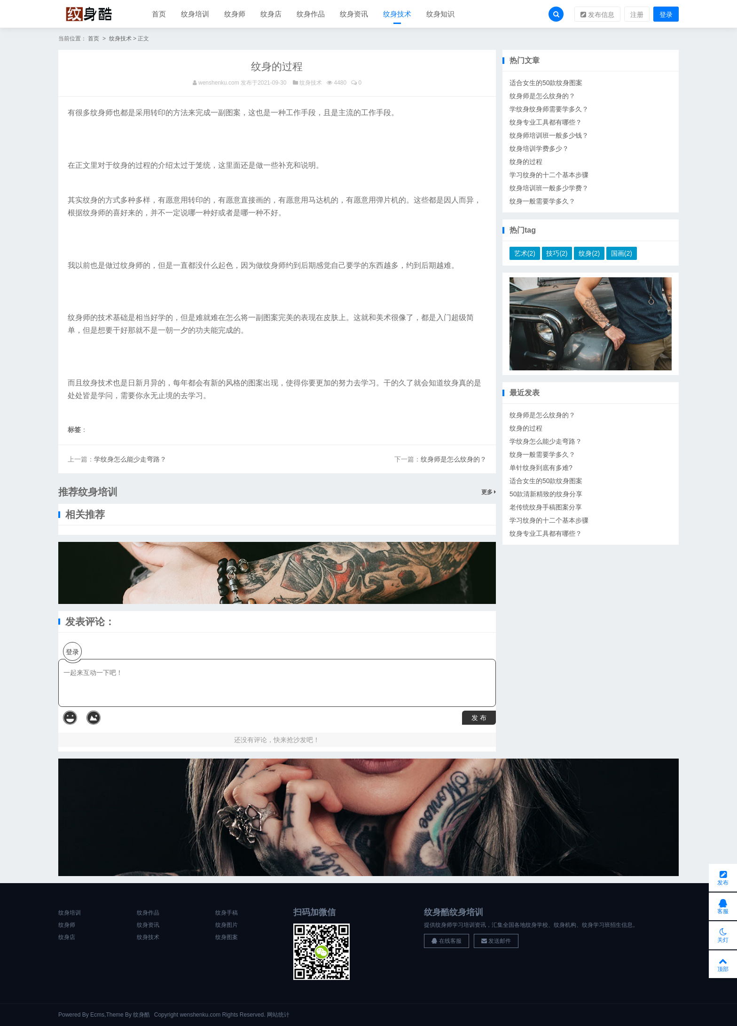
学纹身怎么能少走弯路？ (130, 459)
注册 (636, 14)
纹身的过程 (526, 162)
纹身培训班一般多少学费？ (549, 188)
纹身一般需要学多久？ (542, 201)
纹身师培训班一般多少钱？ (549, 136)
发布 (723, 877)
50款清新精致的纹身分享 (546, 494)
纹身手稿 (226, 913)
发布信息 (597, 14)
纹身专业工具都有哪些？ (546, 122)
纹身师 (234, 14)
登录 (666, 14)
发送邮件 (496, 941)
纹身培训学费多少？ (539, 149)
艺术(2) (524, 254)
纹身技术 (397, 14)
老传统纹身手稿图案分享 (546, 507)
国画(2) (621, 254)
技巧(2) (556, 254)
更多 (488, 492)
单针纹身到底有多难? (541, 468)
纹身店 (271, 14)
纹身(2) (589, 254)
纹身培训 (195, 14)
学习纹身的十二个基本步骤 (549, 175)
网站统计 (278, 1014)
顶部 (723, 964)
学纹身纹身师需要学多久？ (549, 109)
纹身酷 (141, 1014)
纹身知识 (440, 14)
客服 (723, 906)
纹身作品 (311, 14)
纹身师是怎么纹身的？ (453, 459)
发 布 (478, 718)
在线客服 (446, 941)
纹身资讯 (354, 14)
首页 (159, 14)
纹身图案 (226, 937)
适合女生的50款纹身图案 (546, 83)
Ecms (97, 1014)
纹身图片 (226, 925)
